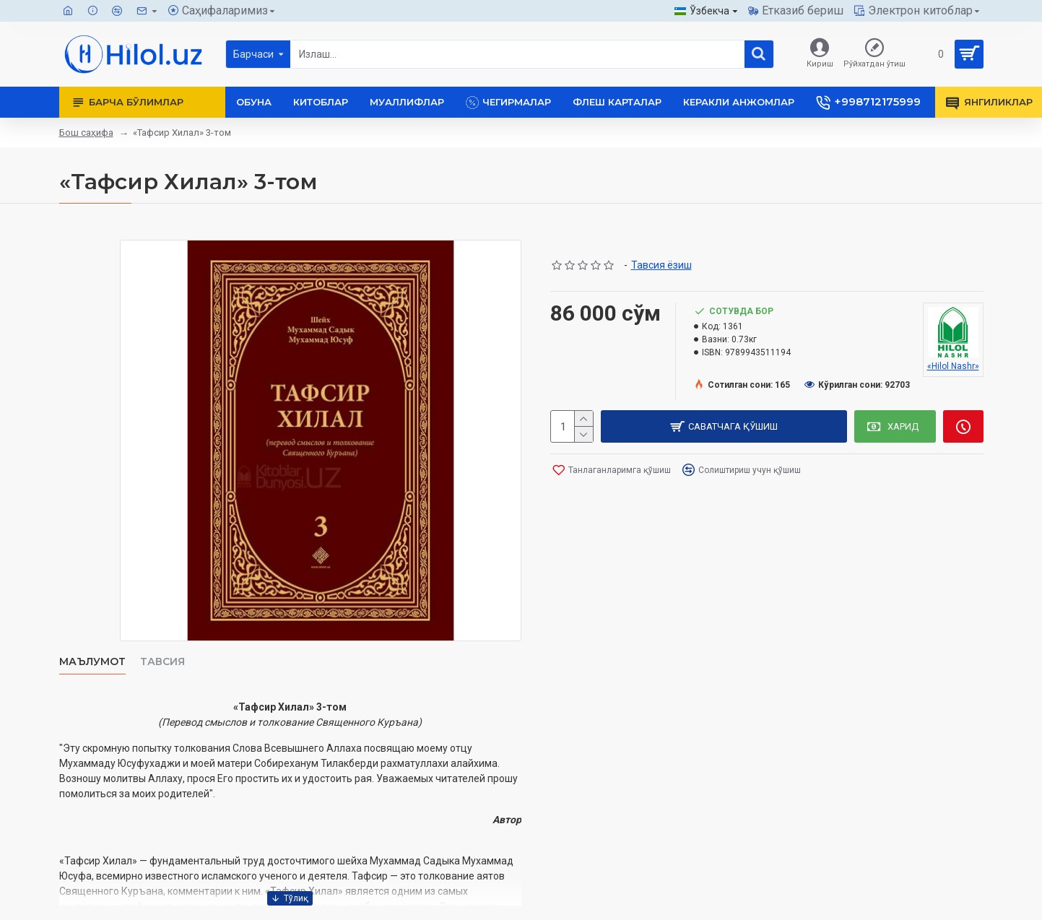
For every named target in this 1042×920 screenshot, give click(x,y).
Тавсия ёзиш (661, 265)
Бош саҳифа (86, 132)
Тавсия (162, 662)
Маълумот (92, 662)
